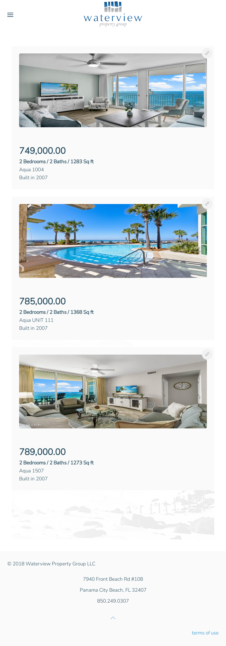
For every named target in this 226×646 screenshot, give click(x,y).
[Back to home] (113, 15)
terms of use (205, 632)
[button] (10, 15)
